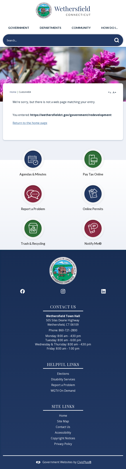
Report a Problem (63, 385)
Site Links (63, 406)
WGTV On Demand (63, 391)
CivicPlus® (84, 462)
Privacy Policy (63, 444)
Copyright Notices (63, 438)
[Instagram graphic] (63, 291)
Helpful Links (63, 364)
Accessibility (63, 433)
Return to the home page (30, 123)
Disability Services (63, 379)
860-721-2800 (68, 330)
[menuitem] (18, 27)
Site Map (63, 421)
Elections (63, 374)
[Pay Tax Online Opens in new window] (93, 160)
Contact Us (63, 427)
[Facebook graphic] (22, 291)
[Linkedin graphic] (103, 291)
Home (13, 92)
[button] (117, 39)
